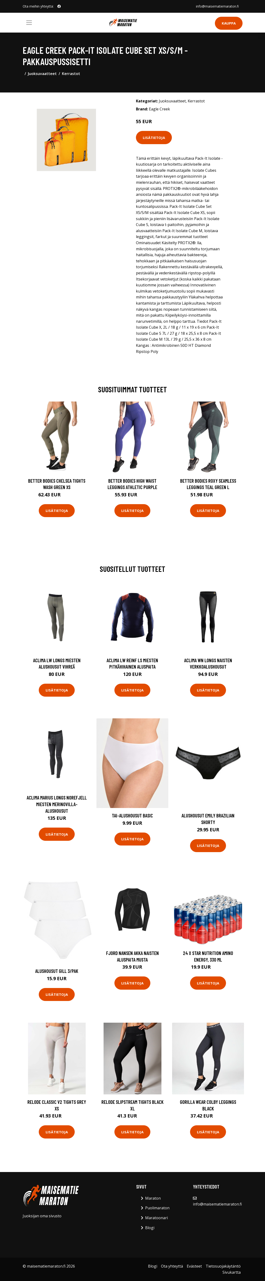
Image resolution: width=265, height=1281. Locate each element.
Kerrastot (71, 73)
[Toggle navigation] (29, 22)
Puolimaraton (157, 1207)
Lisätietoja (154, 137)
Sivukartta (231, 1272)
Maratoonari (156, 1217)
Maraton (153, 1198)
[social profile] (59, 6)
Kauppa (229, 23)
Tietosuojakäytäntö (223, 1266)
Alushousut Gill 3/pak (56, 971)
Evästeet (194, 1266)
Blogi (149, 1227)
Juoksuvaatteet (42, 73)
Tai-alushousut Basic (132, 815)
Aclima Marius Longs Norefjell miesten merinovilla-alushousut (57, 804)
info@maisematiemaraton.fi (217, 6)
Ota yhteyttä (172, 1266)
